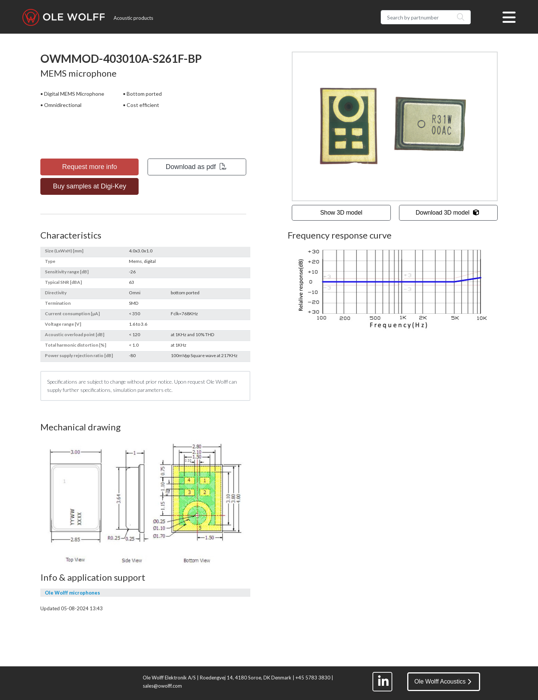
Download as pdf (196, 167)
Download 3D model (447, 212)
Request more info (89, 167)
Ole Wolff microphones (72, 593)
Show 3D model (341, 212)
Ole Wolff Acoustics (442, 681)
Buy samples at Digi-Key (89, 186)
